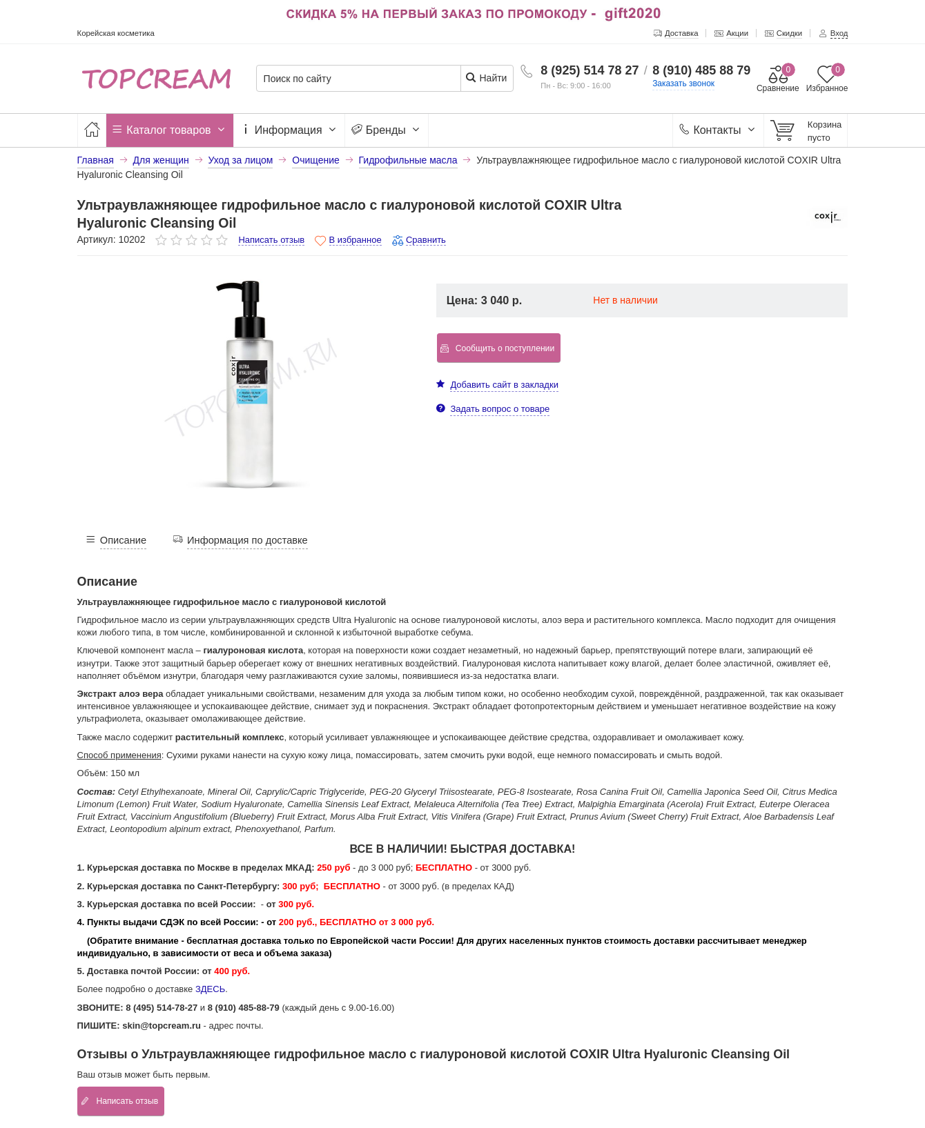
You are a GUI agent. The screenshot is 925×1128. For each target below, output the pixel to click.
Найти (486, 77)
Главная (95, 160)
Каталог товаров (170, 130)
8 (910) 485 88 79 (701, 70)
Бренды (386, 130)
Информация (289, 130)
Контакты (718, 130)
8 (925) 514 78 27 (590, 70)
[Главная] (92, 130)
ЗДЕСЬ (210, 989)
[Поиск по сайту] (363, 79)
